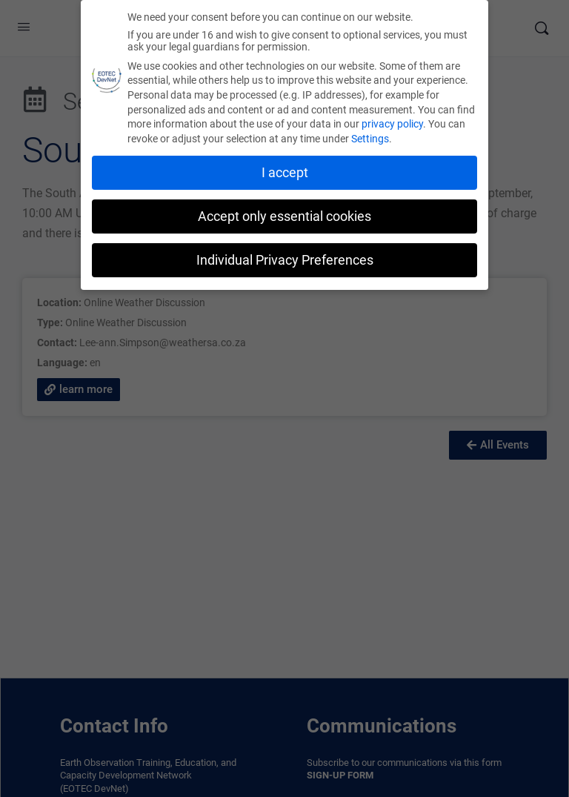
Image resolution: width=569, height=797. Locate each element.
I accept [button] (285, 172)
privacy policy (392, 124)
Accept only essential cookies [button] (284, 216)
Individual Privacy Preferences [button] (284, 260)
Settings (370, 139)
